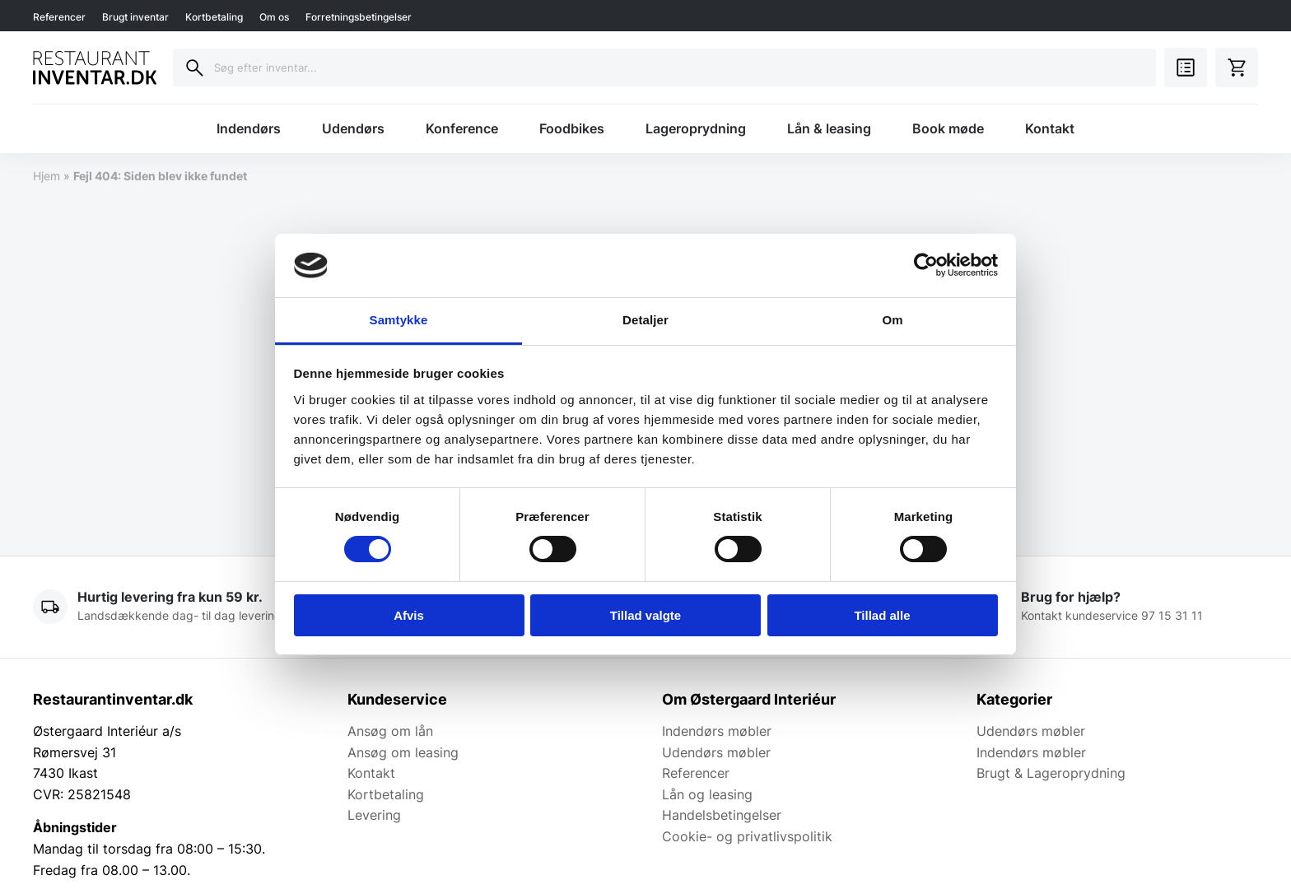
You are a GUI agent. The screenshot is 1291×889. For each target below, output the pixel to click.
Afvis (409, 615)
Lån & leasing (829, 128)
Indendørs (249, 128)
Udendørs (353, 128)
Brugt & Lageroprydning (1051, 773)
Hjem (46, 176)
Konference (462, 128)
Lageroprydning (696, 128)
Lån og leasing (707, 794)
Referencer (59, 17)
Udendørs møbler (716, 752)
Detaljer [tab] (645, 320)
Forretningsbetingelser (358, 17)
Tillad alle (882, 615)
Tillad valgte (645, 615)
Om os (274, 17)
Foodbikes (571, 128)
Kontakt (1049, 128)
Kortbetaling (214, 17)
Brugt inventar (135, 17)
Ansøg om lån (390, 731)
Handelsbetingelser (721, 815)
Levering (374, 815)
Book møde (948, 128)
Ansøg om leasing (403, 752)
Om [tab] (892, 320)
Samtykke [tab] (399, 320)
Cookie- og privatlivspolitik (747, 836)
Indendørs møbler (716, 731)
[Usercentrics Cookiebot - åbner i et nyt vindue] (926, 265)
